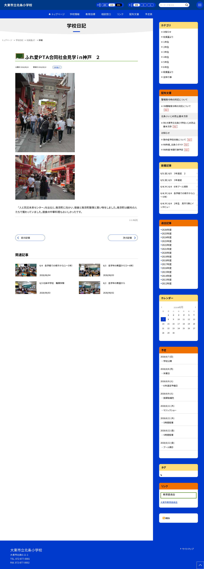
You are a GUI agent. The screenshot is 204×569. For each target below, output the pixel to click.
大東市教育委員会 (169, 502)
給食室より (168, 71)
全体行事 (167, 77)
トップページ (58, 14)
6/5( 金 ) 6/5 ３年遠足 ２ (173, 173)
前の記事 (25, 237)
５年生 (166, 61)
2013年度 (167, 279)
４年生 (166, 56)
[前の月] (161, 307)
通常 (104, 5)
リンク (120, 14)
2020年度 (167, 252)
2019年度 (167, 256)
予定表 (148, 14)
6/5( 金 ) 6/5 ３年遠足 (171, 180)
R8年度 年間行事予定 (176, 149)
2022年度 (167, 245)
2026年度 (167, 229)
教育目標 (90, 14)
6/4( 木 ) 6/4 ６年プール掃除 (174, 186)
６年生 (166, 67)
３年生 (166, 51)
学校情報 (74, 14)
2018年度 (167, 260)
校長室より (168, 36)
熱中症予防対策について (177, 139)
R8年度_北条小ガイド (176, 144)
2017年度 (167, 264)
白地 (111, 5)
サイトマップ (188, 548)
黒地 (118, 5)
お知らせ (167, 31)
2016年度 (167, 268)
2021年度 (167, 249)
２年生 (166, 46)
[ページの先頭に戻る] (200, 565)
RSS (167, 518)
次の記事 (127, 237)
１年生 (166, 41)
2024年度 (167, 237)
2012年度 (167, 283)
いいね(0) (133, 220)
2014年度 (167, 275)
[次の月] (195, 307)
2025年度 (167, 233)
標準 (136, 5)
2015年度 (167, 272)
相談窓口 (106, 14)
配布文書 (134, 14)
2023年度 (167, 241)
